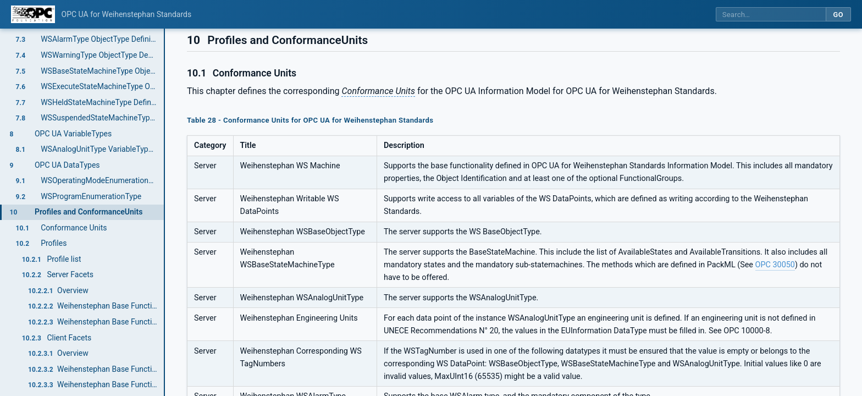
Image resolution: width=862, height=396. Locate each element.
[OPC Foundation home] (33, 14)
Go (838, 14)
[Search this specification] (771, 14)
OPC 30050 (775, 265)
